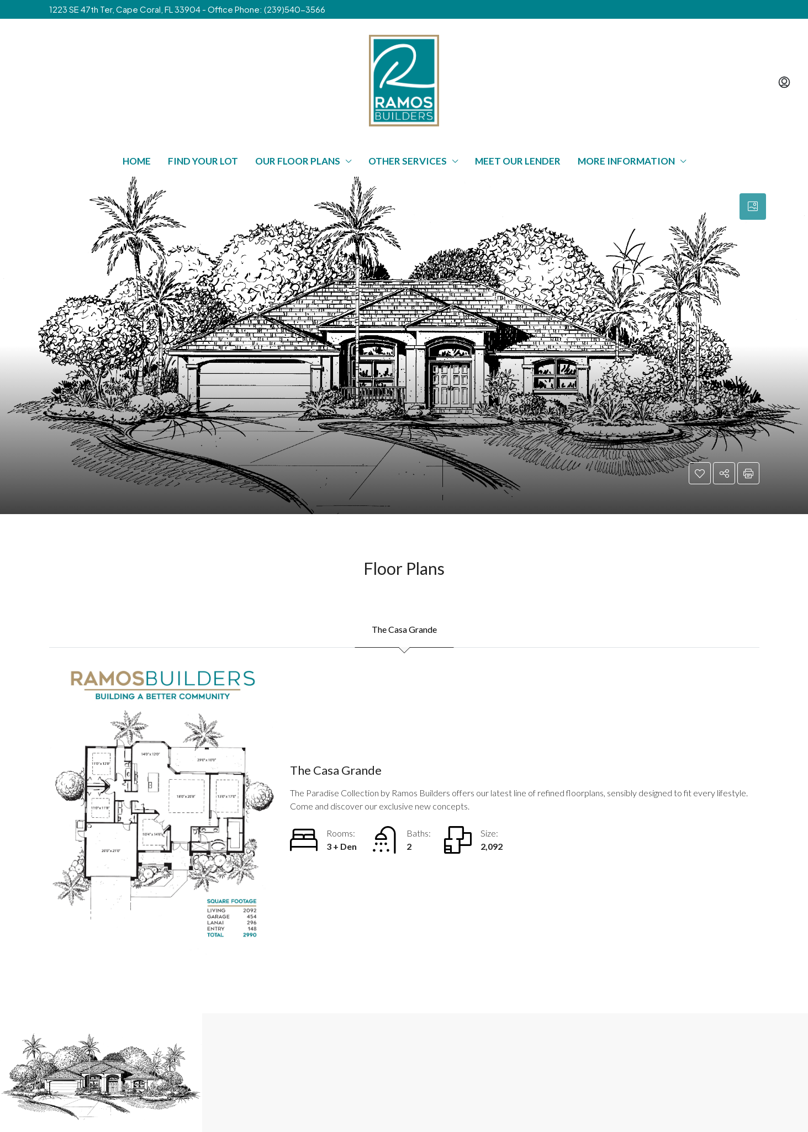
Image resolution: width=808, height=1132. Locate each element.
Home (137, 161)
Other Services (407, 161)
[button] (700, 473)
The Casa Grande (404, 629)
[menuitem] (784, 82)
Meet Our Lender (518, 161)
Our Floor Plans (297, 161)
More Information (626, 161)
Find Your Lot (203, 161)
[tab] (753, 206)
